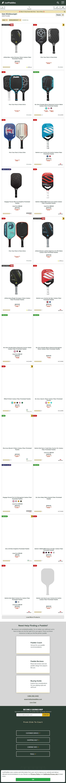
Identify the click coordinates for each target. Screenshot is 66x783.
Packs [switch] (60, 15)
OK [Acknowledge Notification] (33, 779)
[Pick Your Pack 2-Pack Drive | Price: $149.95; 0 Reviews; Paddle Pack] (17, 240)
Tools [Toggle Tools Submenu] (33, 754)
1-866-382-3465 (33, 696)
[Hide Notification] (64, 11)
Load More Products (33, 617)
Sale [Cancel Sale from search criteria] (5, 20)
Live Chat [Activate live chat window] (33, 702)
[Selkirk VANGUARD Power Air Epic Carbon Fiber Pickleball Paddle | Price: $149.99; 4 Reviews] (48, 539)
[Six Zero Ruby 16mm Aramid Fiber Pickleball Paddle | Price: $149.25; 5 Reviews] (48, 488)
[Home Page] (9, 2)
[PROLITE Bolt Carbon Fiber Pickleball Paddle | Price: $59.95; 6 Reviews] (17, 389)
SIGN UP (46, 715)
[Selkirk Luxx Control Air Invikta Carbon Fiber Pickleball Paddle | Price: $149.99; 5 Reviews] (48, 142)
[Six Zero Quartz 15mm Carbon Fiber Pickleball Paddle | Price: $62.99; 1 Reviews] (48, 389)
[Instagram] (33, 727)
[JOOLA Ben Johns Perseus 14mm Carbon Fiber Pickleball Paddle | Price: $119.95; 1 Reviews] (17, 46)
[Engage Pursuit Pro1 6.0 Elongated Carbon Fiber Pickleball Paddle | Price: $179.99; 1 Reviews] (17, 488)
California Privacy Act (50, 774)
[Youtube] (40, 727)
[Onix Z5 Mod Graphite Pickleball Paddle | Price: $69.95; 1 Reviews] (17, 539)
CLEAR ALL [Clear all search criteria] (25, 20)
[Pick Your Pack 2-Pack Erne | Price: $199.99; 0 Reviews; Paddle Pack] (48, 46)
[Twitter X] (26, 727)
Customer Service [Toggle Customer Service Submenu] (33, 733)
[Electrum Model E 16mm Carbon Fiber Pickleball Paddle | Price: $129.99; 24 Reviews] (17, 438)
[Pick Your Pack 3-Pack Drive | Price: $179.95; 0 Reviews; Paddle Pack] (17, 94)
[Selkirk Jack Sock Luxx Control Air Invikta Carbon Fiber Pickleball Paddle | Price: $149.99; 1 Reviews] (48, 589)
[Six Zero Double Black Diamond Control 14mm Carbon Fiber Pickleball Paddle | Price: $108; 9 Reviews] (17, 338)
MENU (63, 2)
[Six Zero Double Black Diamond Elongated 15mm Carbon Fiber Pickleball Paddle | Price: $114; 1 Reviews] (48, 338)
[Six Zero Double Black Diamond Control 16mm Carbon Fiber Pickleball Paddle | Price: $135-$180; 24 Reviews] (48, 94)
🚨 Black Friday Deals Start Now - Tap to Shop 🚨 (32, 11)
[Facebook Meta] (20, 727)
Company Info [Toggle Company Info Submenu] (33, 747)
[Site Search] (57, 2)
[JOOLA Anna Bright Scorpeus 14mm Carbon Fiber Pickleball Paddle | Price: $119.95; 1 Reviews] (17, 288)
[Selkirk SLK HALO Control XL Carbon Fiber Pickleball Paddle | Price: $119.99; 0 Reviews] (17, 589)
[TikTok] (46, 727)
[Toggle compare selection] (57, 8)
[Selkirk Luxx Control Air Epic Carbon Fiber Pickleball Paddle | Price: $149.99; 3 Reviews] (48, 288)
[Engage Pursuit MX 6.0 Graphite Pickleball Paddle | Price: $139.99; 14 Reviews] (17, 192)
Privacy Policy (35, 774)
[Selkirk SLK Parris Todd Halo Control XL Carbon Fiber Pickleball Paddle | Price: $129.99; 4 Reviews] (48, 438)
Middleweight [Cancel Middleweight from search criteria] (15, 20)
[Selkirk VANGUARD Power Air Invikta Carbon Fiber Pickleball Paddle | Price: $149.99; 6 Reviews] (48, 192)
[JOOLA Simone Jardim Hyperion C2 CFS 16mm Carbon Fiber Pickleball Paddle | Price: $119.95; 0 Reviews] (48, 240)
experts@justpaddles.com (33, 699)
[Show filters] (2, 8)
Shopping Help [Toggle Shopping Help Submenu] (33, 740)
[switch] (63, 8)
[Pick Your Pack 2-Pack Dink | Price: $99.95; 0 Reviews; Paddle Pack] (17, 142)
